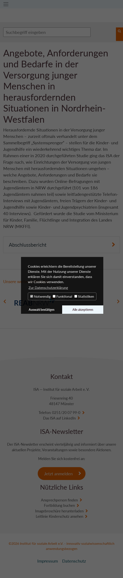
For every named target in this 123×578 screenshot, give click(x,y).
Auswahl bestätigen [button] (41, 309)
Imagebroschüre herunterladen (59, 511)
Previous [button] (5, 301)
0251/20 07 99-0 (66, 412)
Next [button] (118, 301)
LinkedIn (69, 418)
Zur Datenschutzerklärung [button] (48, 287)
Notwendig (40, 296)
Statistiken (84, 296)
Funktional (62, 296)
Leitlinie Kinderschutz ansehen (59, 516)
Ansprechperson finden (59, 500)
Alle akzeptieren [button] (82, 309)
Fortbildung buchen (59, 505)
